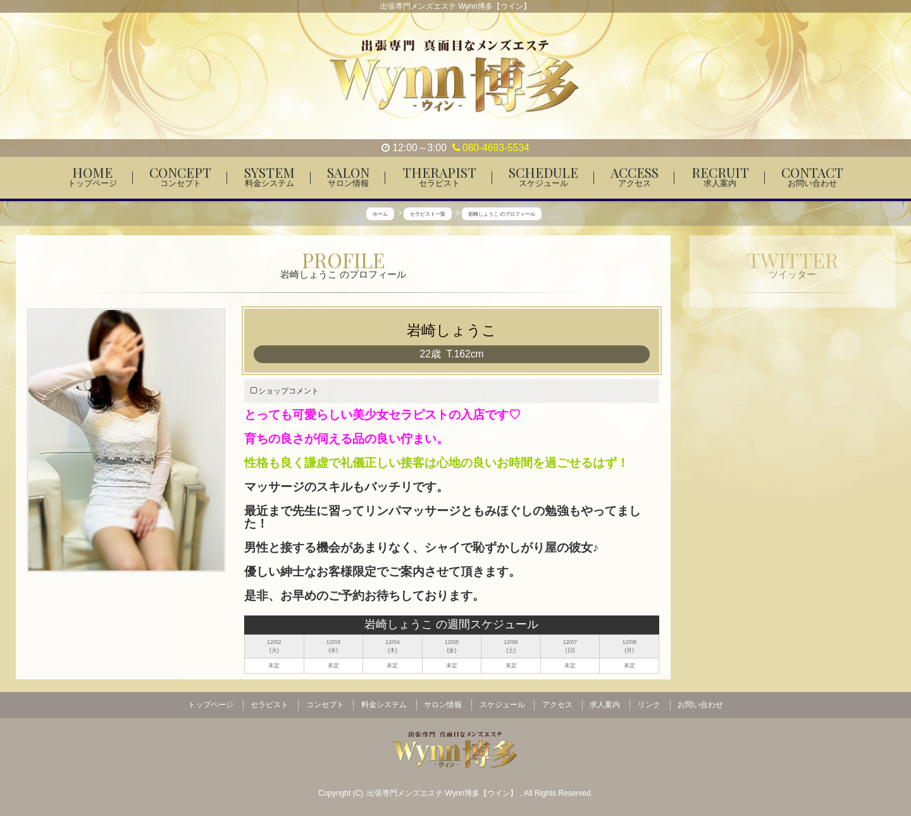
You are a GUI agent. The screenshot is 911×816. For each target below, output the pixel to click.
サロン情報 (443, 704)
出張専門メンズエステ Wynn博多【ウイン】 (443, 791)
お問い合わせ (700, 704)
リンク (649, 704)
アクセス (557, 704)
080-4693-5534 (491, 147)
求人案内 (605, 704)
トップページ (210, 704)
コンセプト (325, 704)
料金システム (384, 704)
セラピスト (269, 704)
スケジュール (502, 704)
